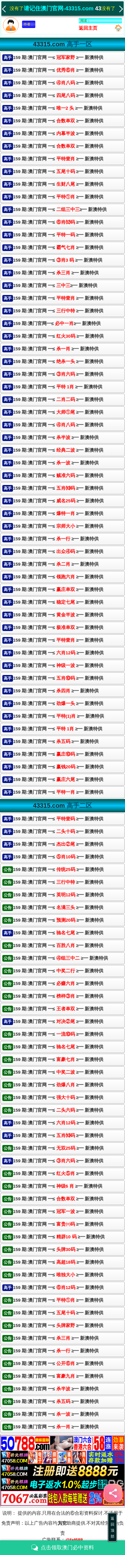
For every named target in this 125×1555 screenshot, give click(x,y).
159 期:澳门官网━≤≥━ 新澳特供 (57, 323)
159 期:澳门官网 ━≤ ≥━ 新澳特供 (58, 57)
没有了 (12, 8)
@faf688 (74, 1539)
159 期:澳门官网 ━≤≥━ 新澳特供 (60, 209)
